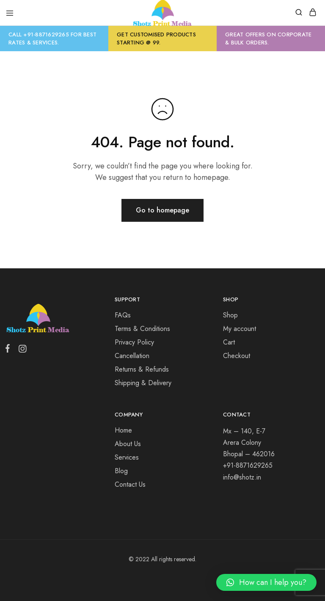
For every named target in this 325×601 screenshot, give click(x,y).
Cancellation (132, 356)
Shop (230, 315)
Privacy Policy (134, 342)
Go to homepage (162, 210)
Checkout (236, 356)
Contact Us (130, 484)
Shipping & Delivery (143, 383)
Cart (229, 342)
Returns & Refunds (142, 369)
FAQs (123, 315)
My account (239, 329)
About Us (128, 444)
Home (123, 430)
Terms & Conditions (142, 329)
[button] (266, 582)
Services (127, 457)
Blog (121, 471)
